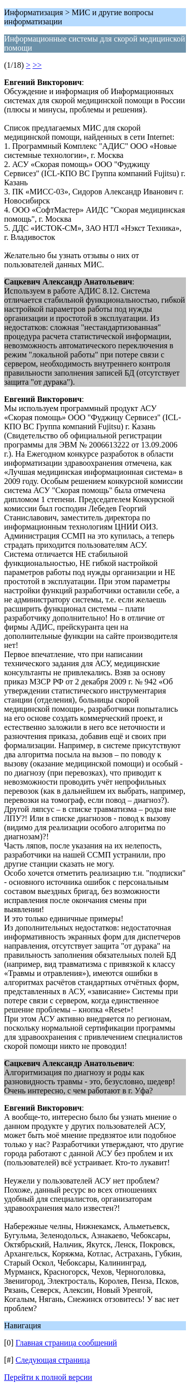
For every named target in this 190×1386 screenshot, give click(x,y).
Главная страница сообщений (66, 1342)
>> (37, 65)
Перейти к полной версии (48, 1377)
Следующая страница (53, 1360)
